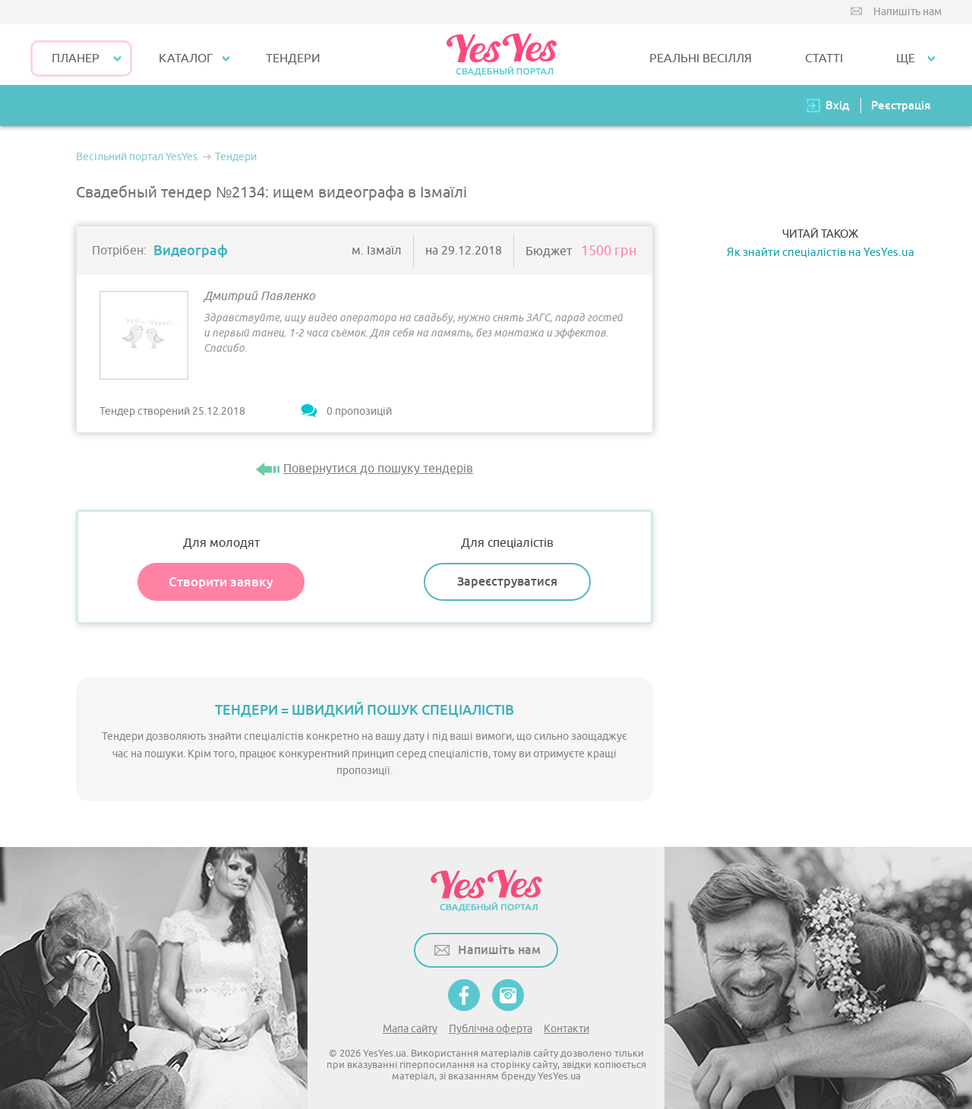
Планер (75, 58)
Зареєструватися (507, 581)
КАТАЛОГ (186, 58)
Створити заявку (221, 581)
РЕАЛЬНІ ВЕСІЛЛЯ (700, 58)
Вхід (837, 105)
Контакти (566, 1028)
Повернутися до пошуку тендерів (378, 468)
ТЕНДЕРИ (293, 58)
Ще (905, 58)
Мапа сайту (410, 1028)
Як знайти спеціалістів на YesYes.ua (820, 252)
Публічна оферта (490, 1028)
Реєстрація (900, 105)
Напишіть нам (907, 11)
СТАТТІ (824, 58)
